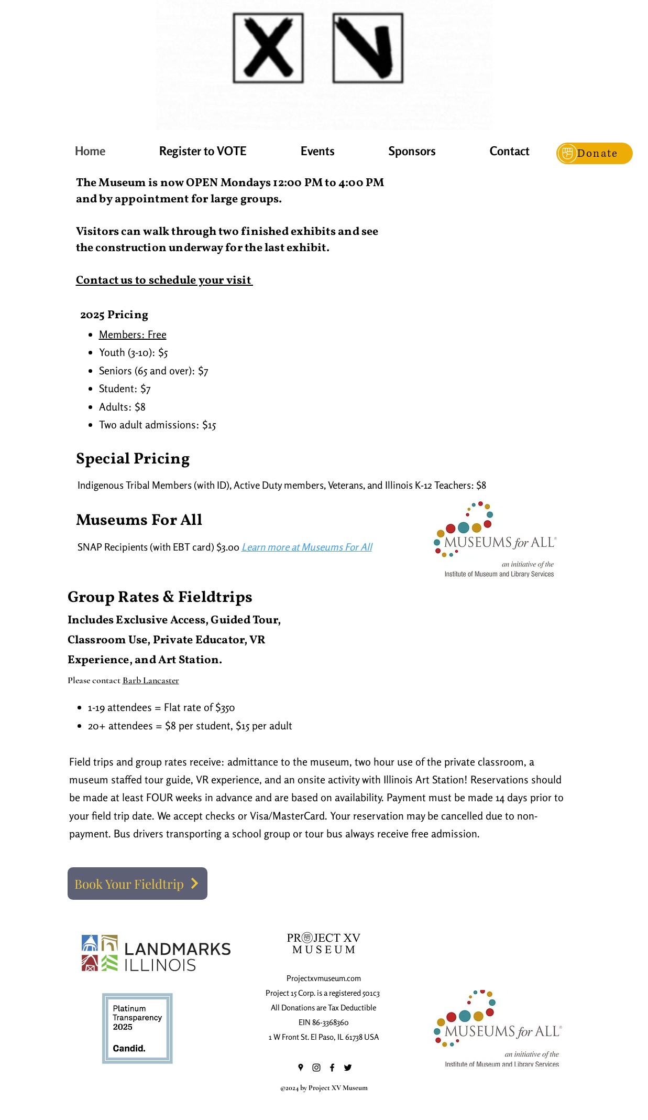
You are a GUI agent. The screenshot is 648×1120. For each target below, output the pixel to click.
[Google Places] (300, 1067)
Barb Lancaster (151, 680)
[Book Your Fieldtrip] (137, 883)
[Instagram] (316, 1067)
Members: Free (133, 334)
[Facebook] (332, 1067)
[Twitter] (348, 1067)
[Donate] (594, 153)
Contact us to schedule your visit (164, 281)
